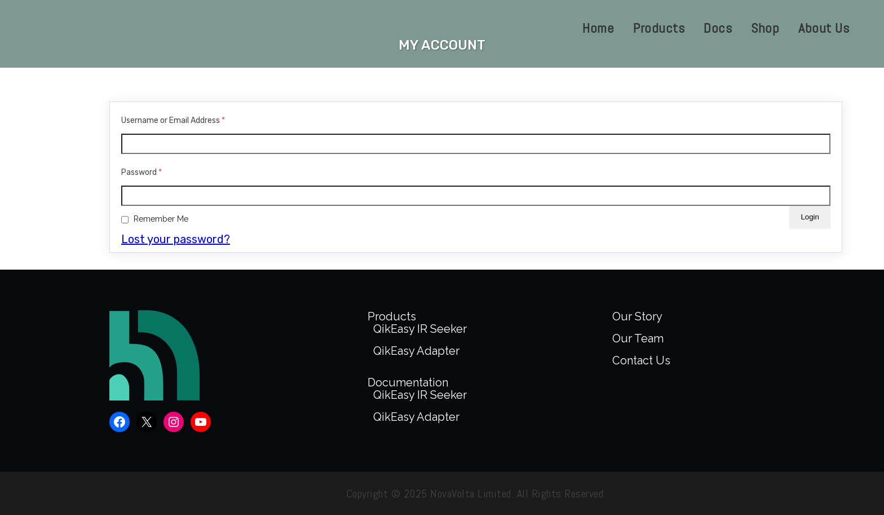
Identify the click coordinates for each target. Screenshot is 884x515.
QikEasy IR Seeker (420, 329)
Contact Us (641, 360)
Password (141, 172)
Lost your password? (175, 239)
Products (392, 316)
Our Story (637, 316)
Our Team (638, 338)
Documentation (408, 382)
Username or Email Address (173, 120)
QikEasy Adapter (416, 351)
